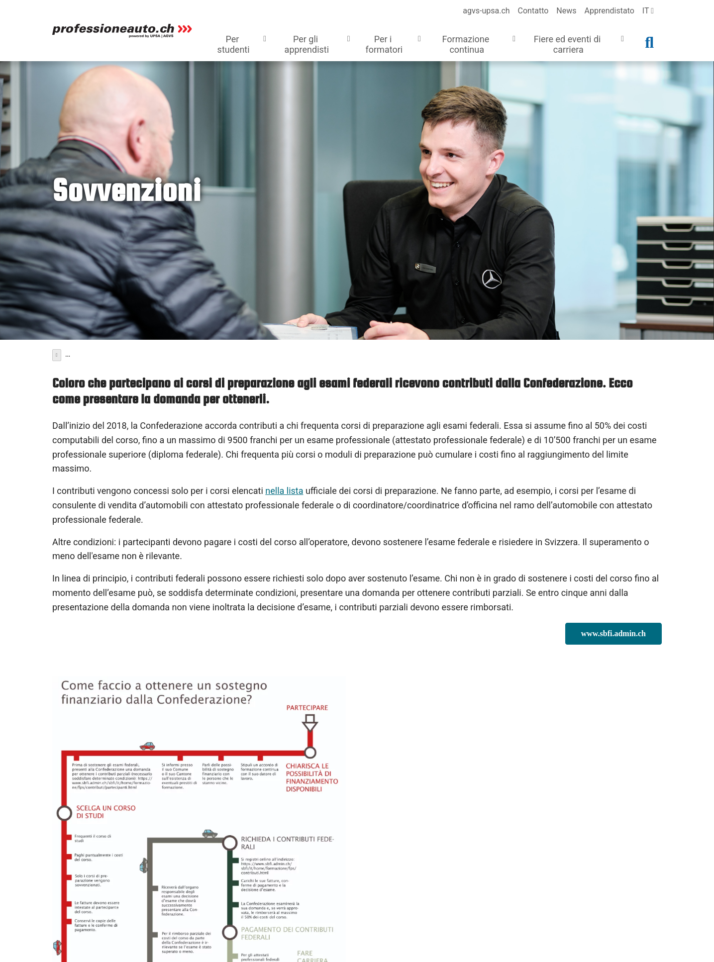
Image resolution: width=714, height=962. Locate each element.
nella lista (284, 488)
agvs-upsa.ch (486, 10)
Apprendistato (609, 10)
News (566, 10)
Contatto (533, 10)
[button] (239, 45)
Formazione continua (96, 353)
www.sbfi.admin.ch (613, 631)
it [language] (648, 10)
